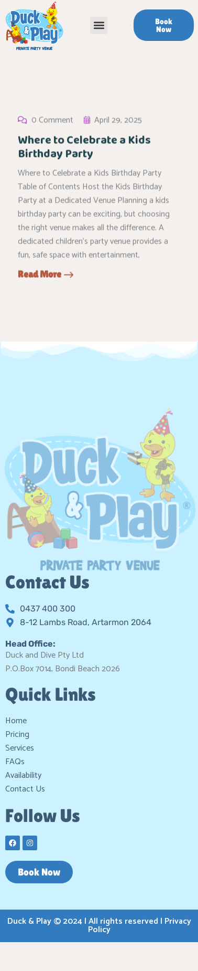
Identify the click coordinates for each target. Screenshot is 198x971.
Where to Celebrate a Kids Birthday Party (84, 148)
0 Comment (45, 122)
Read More (45, 275)
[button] (98, 25)
